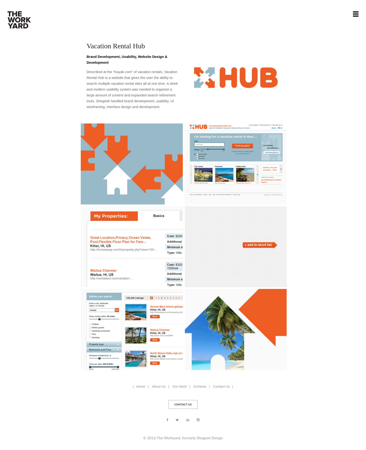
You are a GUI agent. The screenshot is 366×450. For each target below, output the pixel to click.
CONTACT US (183, 404)
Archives (200, 386)
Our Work (179, 386)
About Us (158, 386)
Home (140, 386)
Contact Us (221, 386)
